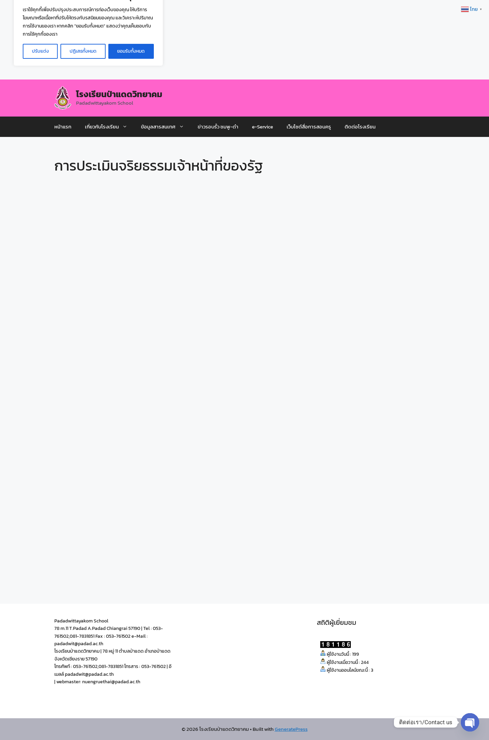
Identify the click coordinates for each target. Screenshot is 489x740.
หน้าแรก (62, 126)
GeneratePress (291, 729)
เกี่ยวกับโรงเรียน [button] (109, 127)
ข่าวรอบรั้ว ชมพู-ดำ (218, 126)
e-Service (262, 126)
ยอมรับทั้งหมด (131, 51)
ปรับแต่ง (40, 51)
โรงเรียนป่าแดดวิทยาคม (119, 94)
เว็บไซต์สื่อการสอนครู (309, 126)
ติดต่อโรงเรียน (360, 126)
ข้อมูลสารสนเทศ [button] (166, 127)
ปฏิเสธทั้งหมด (83, 51)
